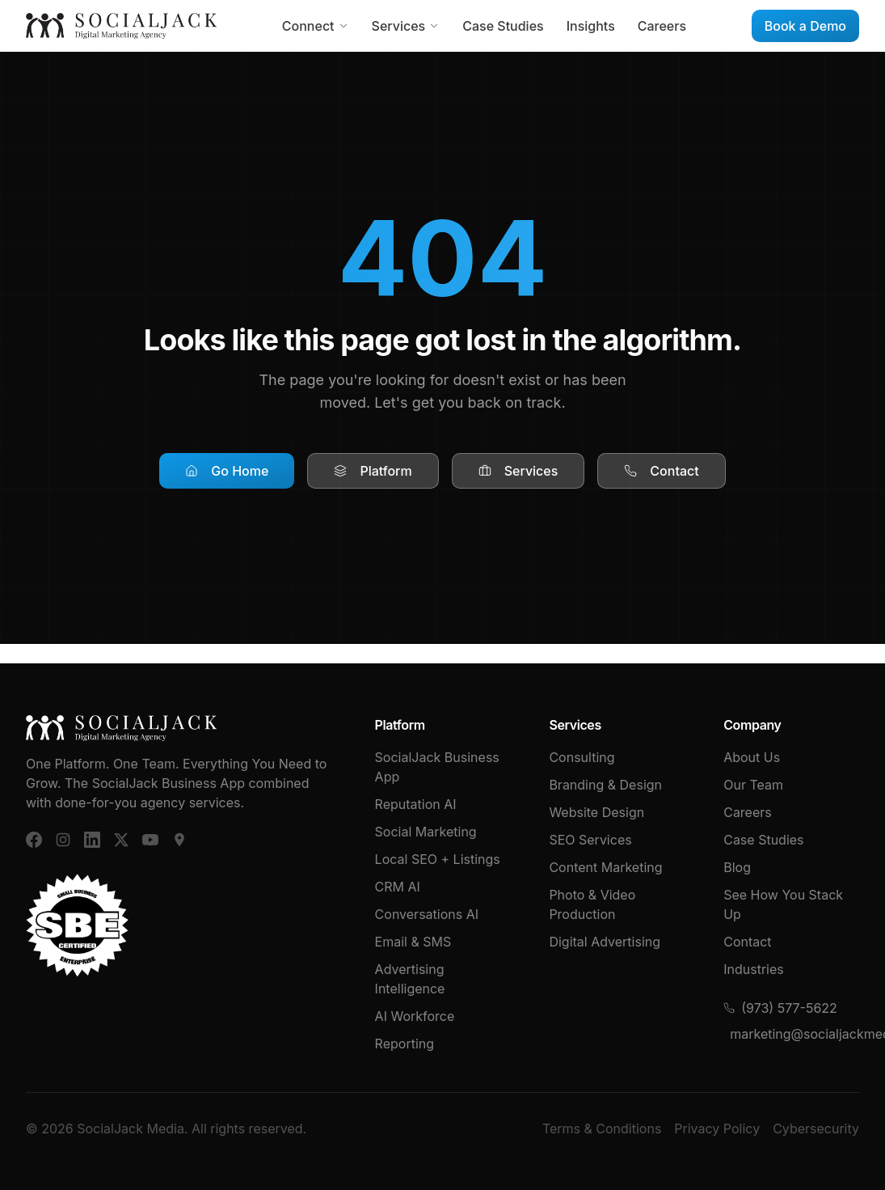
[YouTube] (150, 840)
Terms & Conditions (601, 1128)
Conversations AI (426, 914)
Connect (315, 26)
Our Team (753, 785)
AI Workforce (415, 1016)
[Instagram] (63, 840)
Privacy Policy (717, 1128)
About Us (751, 757)
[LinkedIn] (92, 840)
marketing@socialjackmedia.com (794, 1034)
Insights (591, 26)
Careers (662, 26)
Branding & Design (605, 785)
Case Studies (502, 26)
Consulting (581, 757)
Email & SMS (413, 942)
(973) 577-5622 (780, 1008)
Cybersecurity (816, 1128)
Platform (372, 471)
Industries (753, 969)
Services (406, 26)
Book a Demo (805, 26)
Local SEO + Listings (437, 859)
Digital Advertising (604, 942)
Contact (661, 471)
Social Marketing (426, 832)
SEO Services (590, 840)
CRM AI (397, 887)
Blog (737, 867)
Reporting (404, 1043)
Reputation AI (416, 804)
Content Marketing (605, 867)
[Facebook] (34, 840)
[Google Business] (179, 840)
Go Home (226, 471)
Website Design (596, 812)
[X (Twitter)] (121, 840)
